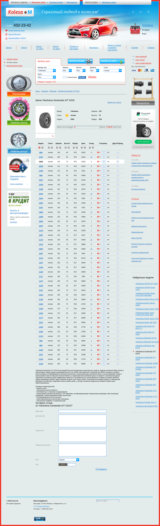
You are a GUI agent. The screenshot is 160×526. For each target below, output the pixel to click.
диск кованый (141, 57)
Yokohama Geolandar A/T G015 (68, 91)
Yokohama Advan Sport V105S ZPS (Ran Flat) (144, 314)
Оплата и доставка (74, 47)
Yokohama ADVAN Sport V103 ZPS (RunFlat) (145, 294)
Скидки (134, 48)
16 (91, 258)
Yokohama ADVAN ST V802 (146, 284)
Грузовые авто (56, 2)
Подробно (13, 222)
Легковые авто (109, 2)
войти (23, 38)
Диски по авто (56, 47)
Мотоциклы (72, 2)
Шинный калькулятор (138, 226)
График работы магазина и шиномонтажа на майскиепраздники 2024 (140, 177)
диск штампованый (143, 63)
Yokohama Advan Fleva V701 (147, 299)
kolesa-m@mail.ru (14, 34)
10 (91, 212)
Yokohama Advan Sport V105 (147, 309)
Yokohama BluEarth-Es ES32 (147, 342)
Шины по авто (39, 47)
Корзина (147, 25)
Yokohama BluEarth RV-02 (146, 338)
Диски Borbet (135, 212)
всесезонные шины (14, 66)
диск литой (139, 60)
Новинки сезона (19, 122)
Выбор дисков (76, 60)
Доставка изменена (138, 189)
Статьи (135, 199)
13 (91, 157)
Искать (92, 76)
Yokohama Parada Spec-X (145, 402)
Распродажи (18, 94)
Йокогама (53, 91)
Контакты (93, 48)
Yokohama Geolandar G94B (146, 363)
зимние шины (12, 59)
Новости (135, 155)
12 (91, 327)
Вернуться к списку (114, 102)
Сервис (151, 48)
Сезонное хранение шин (140, 252)
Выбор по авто (109, 60)
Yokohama (44, 91)
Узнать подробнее (16, 184)
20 (91, 194)
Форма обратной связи (16, 30)
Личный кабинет (14, 38)
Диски (24, 48)
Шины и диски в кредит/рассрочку (114, 47)
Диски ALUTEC (136, 238)
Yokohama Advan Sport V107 (147, 319)
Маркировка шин (137, 232)
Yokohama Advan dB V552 (146, 322)
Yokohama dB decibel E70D (146, 406)
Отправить (101, 469)
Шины (9, 48)
